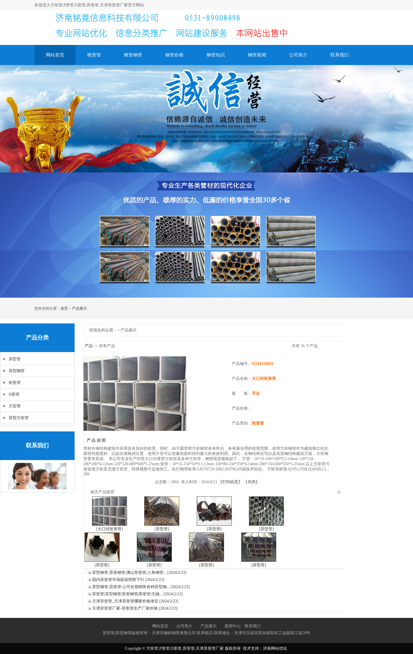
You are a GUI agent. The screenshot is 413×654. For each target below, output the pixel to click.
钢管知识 (215, 54)
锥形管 (94, 54)
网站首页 (55, 54)
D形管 (14, 394)
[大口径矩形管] (109, 529)
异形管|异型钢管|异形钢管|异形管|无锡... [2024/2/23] (137, 594)
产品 (89, 346)
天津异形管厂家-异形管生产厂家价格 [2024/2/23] (135, 608)
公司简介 (298, 54)
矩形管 (15, 382)
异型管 (15, 359)
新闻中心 (233, 626)
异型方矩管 (19, 418)
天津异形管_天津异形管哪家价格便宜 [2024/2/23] (135, 601)
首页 (64, 308)
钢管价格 (174, 54)
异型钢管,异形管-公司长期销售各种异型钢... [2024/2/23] (141, 587)
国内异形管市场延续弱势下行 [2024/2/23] (128, 580)
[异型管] (162, 529)
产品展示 (79, 308)
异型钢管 (17, 371)
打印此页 (230, 482)
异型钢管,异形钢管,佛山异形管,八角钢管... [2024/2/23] (139, 572)
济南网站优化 (275, 648)
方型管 (15, 406)
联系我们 (339, 54)
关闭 (252, 482)
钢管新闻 (257, 54)
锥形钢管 (133, 54)
